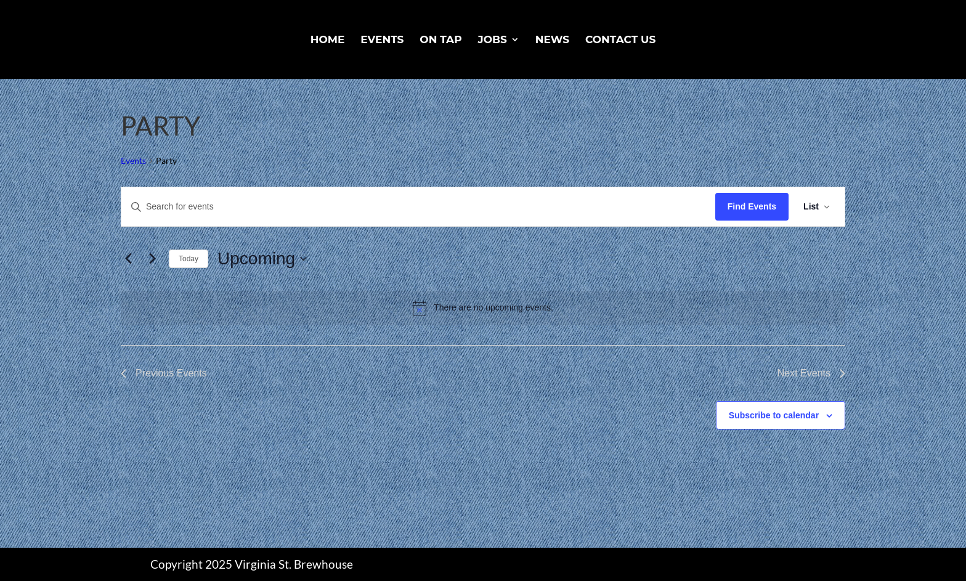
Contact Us (620, 40)
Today (188, 258)
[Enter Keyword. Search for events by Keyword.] (418, 206)
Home (327, 40)
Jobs (491, 40)
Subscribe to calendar (774, 415)
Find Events (752, 206)
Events (382, 40)
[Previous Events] (128, 258)
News (552, 40)
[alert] (483, 308)
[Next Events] (152, 258)
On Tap (440, 40)
